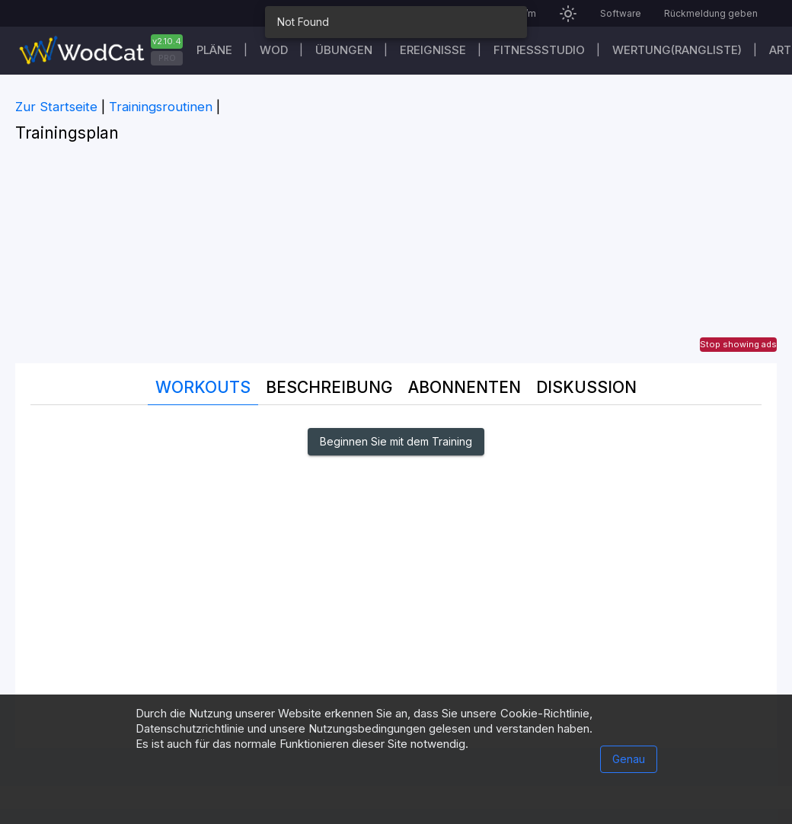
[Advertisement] (396, 256)
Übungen (343, 50)
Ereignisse (433, 50)
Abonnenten (464, 387)
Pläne (214, 50)
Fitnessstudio (539, 50)
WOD (274, 50)
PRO (167, 58)
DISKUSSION (586, 387)
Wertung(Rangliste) (677, 50)
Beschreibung (329, 387)
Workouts (203, 387)
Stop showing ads (738, 344)
